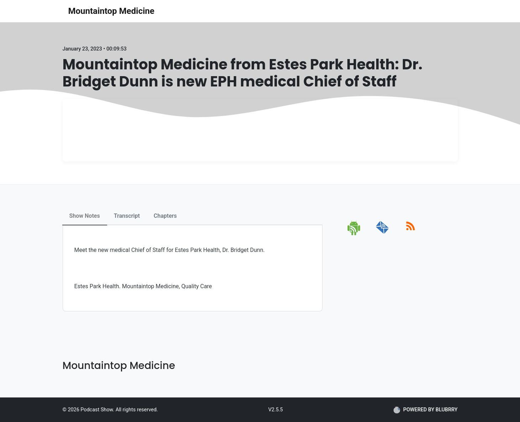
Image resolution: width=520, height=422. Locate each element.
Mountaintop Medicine (111, 11)
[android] (354, 234)
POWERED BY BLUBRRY (425, 409)
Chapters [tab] (165, 215)
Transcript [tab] (127, 215)
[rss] (410, 234)
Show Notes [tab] (84, 215)
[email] (382, 234)
